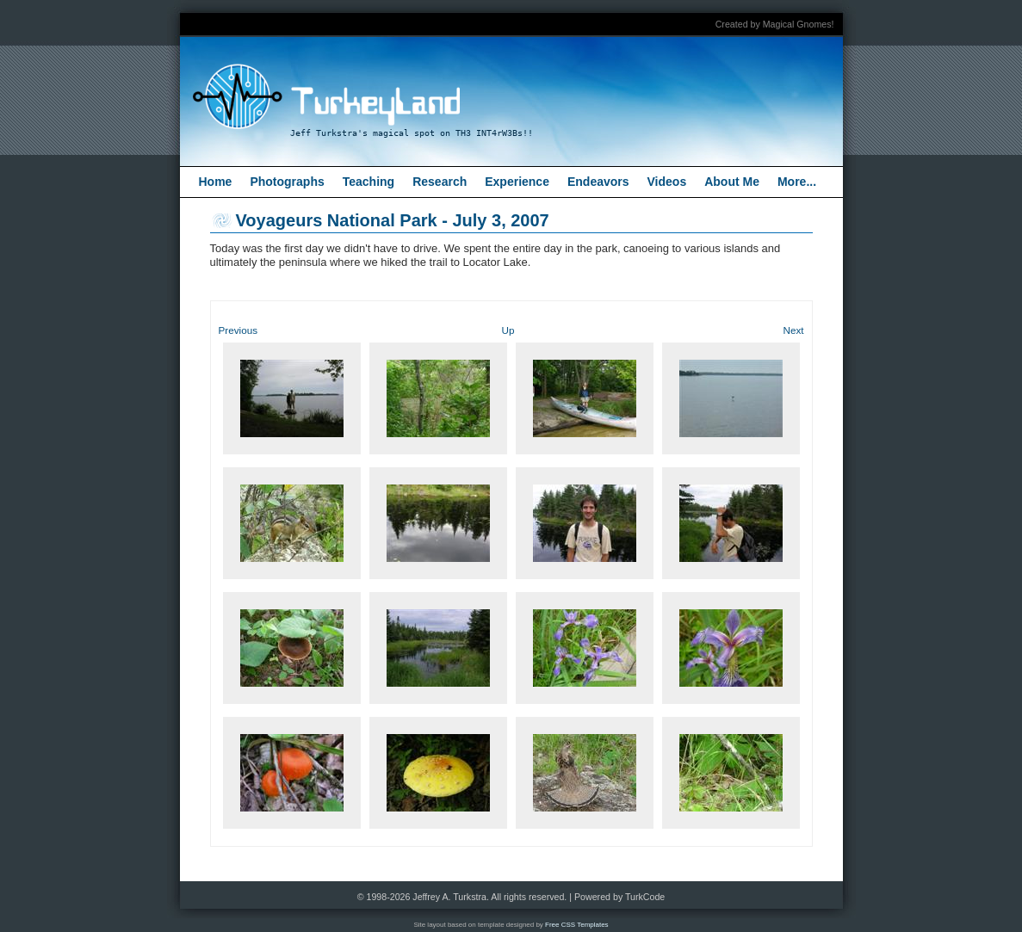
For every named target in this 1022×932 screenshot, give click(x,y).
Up (508, 330)
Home (215, 181)
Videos (667, 181)
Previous (238, 330)
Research (439, 181)
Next (793, 330)
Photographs (287, 181)
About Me (731, 181)
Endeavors (598, 181)
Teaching (368, 181)
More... (796, 181)
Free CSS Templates (577, 925)
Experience (517, 181)
